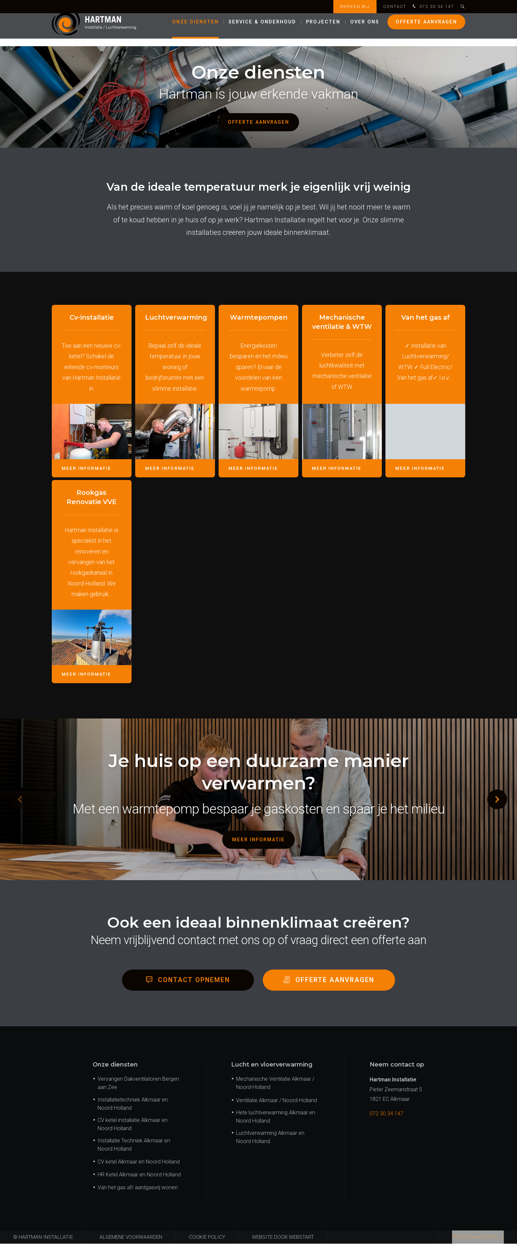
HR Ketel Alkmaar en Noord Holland (139, 1176)
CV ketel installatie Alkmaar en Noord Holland (132, 1125)
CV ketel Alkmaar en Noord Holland (139, 1163)
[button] (497, 799)
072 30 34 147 (432, 7)
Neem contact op (397, 1066)
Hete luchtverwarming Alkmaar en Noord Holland (275, 1118)
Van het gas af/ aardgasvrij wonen (138, 1189)
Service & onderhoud (262, 29)
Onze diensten (195, 29)
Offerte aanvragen (426, 29)
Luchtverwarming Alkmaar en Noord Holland (270, 1138)
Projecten (323, 29)
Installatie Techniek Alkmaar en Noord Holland (134, 1146)
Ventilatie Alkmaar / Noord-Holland (276, 1102)
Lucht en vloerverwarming (272, 1066)
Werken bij (355, 6)
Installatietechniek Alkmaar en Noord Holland (133, 1105)
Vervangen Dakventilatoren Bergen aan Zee (138, 1084)
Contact (394, 6)
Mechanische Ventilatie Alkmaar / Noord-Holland (275, 1084)
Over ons (364, 29)
